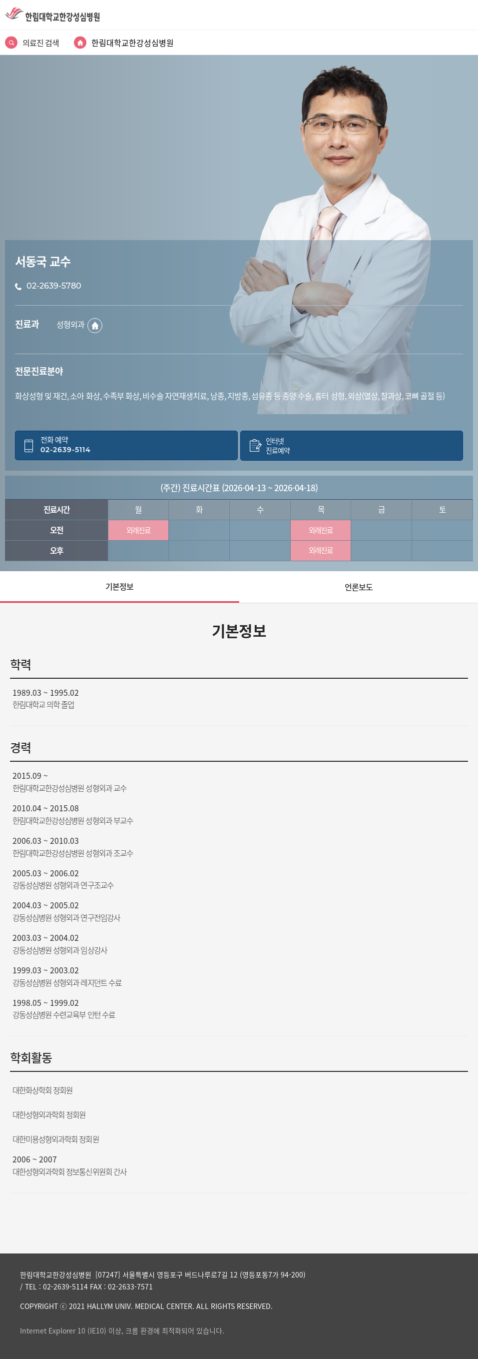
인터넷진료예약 (278, 445)
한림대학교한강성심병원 (132, 43)
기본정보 (119, 586)
